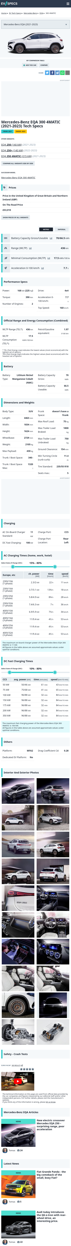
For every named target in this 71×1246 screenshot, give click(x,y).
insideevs (35, 1216)
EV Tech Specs (15, 13)
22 (21, 1105)
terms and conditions (32, 1233)
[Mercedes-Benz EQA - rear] (36, 787)
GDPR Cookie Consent (34, 1237)
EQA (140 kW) (11, 144)
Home (4, 13)
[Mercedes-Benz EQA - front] (12, 805)
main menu (68, 2)
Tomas (8, 1013)
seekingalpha (12, 1222)
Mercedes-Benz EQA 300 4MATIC (18, 177)
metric (46, 229)
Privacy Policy (54, 1233)
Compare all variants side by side (18, 163)
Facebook (52, 72)
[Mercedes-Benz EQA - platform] (53, 899)
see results (16, 929)
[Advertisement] (35, 98)
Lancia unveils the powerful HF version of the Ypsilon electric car (51, 1118)
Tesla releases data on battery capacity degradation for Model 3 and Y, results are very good (52, 1161)
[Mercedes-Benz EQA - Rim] (36, 880)
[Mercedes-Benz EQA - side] (12, 787)
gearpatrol (58, 1216)
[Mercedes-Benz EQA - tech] (18, 899)
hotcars (35, 1222)
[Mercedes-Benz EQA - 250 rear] (36, 824)
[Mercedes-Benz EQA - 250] (36, 805)
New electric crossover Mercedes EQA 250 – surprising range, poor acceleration (51, 988)
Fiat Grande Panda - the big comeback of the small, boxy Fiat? (51, 1037)
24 (21, 1013)
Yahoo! (12, 1216)
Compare (44, 65)
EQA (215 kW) (16, 156)
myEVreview (54, 1240)
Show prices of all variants (15, 217)
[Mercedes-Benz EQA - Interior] (12, 843)
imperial (62, 229)
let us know (50, 965)
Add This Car (31, 65)
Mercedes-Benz (30, 13)
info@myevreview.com (16, 1240)
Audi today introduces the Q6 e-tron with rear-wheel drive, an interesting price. (51, 1079)
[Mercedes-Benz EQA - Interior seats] (59, 862)
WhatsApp (62, 72)
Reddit (57, 72)
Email (67, 72)
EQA (41, 13)
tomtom (58, 1222)
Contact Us (12, 1233)
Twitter (47, 72)
